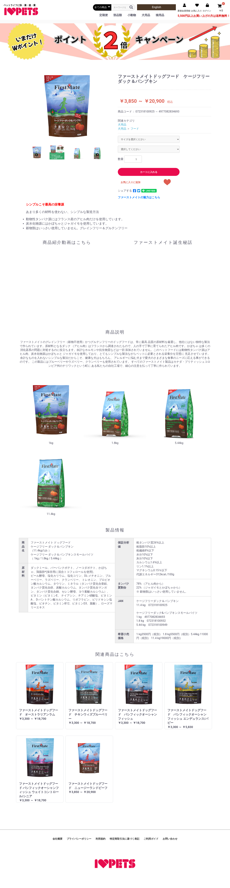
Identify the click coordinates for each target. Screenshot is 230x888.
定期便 (103, 15)
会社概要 (57, 838)
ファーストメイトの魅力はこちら (139, 197)
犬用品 (146, 15)
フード (135, 128)
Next (97, 154)
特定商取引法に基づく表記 (124, 838)
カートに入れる (148, 172)
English (156, 7)
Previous (36, 154)
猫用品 (160, 15)
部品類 (117, 15)
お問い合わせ (170, 838)
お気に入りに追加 (130, 182)
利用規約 (100, 838)
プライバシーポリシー (79, 838)
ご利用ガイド (151, 838)
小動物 (132, 15)
